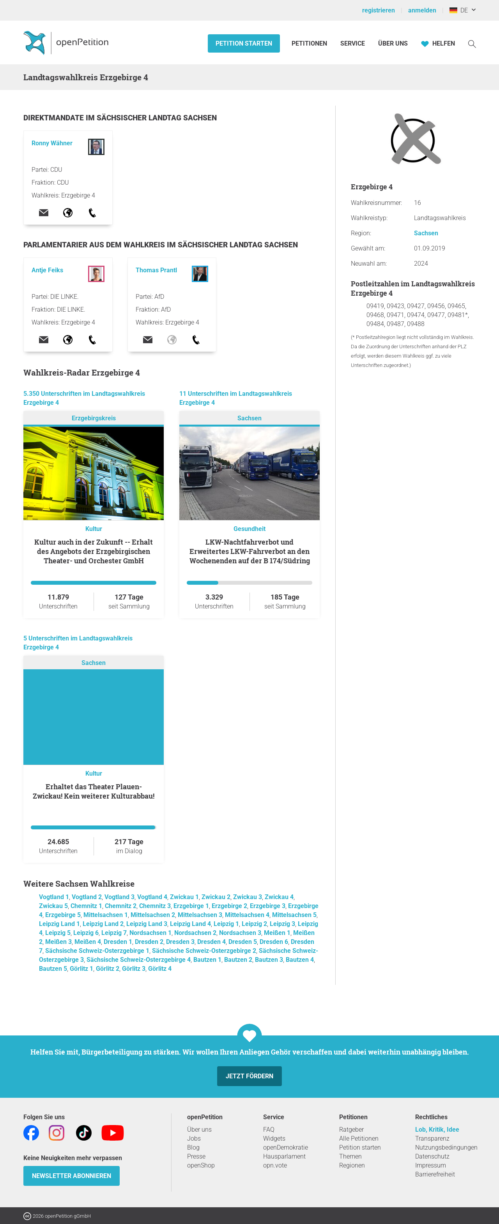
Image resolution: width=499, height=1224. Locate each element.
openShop (201, 1165)
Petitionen (310, 43)
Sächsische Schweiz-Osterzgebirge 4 (139, 959)
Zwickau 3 (247, 897)
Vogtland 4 (152, 897)
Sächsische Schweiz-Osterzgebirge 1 (97, 950)
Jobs (194, 1138)
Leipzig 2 (254, 924)
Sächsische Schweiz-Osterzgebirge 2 (204, 950)
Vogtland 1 (54, 897)
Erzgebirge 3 (267, 906)
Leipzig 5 (58, 933)
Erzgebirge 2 (229, 906)
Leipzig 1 (226, 924)
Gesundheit (249, 529)
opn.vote (275, 1165)
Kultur (93, 529)
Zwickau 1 (184, 897)
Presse (196, 1156)
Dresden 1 (118, 941)
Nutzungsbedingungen (446, 1147)
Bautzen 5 (53, 968)
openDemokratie (285, 1147)
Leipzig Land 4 (190, 924)
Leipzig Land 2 (103, 924)
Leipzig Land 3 (146, 924)
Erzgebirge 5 (63, 915)
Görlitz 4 (160, 968)
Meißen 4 (87, 941)
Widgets (274, 1138)
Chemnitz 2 (120, 906)
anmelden (422, 10)
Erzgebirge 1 (191, 906)
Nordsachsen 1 (150, 933)
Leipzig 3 (282, 924)
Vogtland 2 (87, 897)
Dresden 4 (211, 941)
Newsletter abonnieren (71, 1176)
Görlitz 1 (81, 968)
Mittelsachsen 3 (200, 915)
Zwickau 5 (53, 906)
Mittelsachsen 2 (153, 915)
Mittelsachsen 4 (247, 915)
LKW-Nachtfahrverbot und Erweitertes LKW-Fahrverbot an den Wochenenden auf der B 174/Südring (249, 551)
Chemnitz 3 (155, 906)
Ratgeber (351, 1129)
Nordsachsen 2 (195, 933)
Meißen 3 (58, 941)
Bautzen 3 (269, 959)
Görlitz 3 (133, 968)
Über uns (199, 1129)
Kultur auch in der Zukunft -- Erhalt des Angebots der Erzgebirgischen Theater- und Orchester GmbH (93, 551)
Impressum (430, 1165)
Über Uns (393, 43)
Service (352, 43)
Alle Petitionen (359, 1138)
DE (458, 10)
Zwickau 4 (279, 897)
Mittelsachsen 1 (105, 915)
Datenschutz (432, 1156)
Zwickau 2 (216, 897)
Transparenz (432, 1138)
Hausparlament (284, 1156)
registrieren (378, 10)
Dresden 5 (242, 941)
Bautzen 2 (238, 959)
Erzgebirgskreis (94, 418)
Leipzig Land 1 (59, 924)
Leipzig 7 (114, 933)
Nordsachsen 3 (240, 933)
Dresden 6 (274, 941)
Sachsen (249, 418)
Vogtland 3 (119, 897)
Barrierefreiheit (435, 1174)
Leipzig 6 (86, 933)
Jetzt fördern (249, 1076)
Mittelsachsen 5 (294, 915)
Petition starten (244, 43)
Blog (193, 1147)
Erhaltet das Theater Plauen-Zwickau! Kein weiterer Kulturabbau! (93, 791)
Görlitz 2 (107, 968)
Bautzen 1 (207, 959)
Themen (350, 1156)
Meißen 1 (277, 933)
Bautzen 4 (300, 959)
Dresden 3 (180, 941)
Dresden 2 (149, 941)
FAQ (268, 1129)
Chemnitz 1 (86, 906)
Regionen (352, 1165)
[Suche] (472, 43)
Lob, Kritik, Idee (437, 1129)
